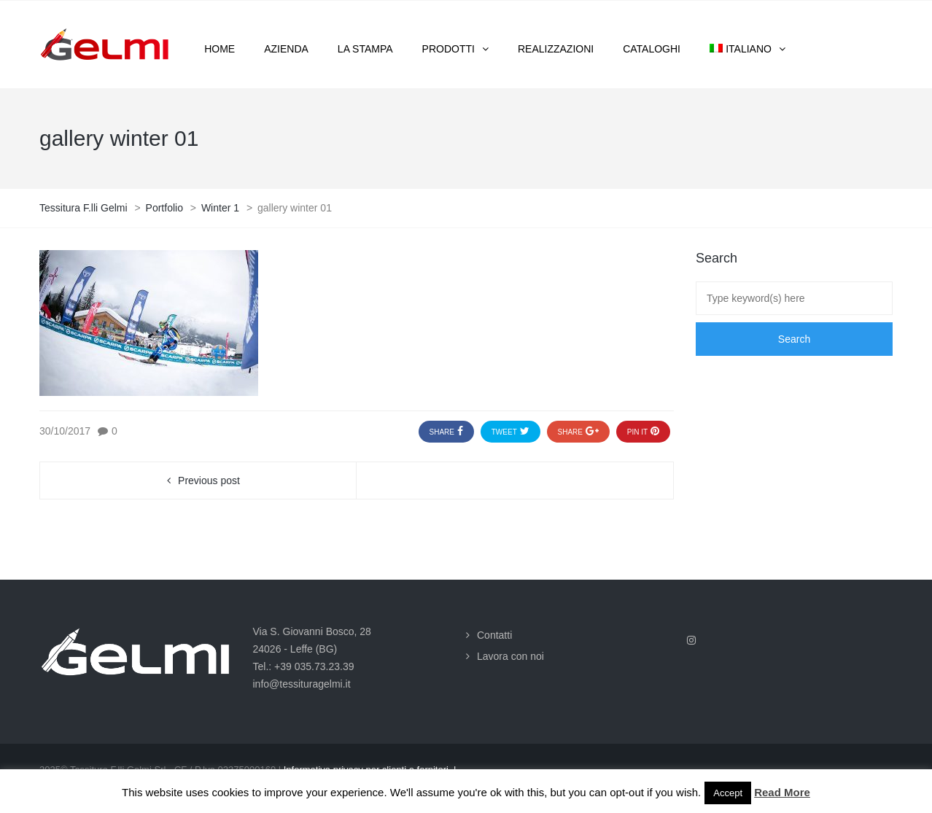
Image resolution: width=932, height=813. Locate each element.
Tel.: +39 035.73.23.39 (303, 666)
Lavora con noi (510, 656)
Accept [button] (727, 792)
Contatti (494, 635)
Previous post (209, 480)
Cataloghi (651, 49)
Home (219, 49)
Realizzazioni (556, 49)
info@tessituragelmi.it (302, 684)
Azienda (286, 49)
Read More (782, 792)
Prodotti (448, 49)
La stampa (365, 49)
